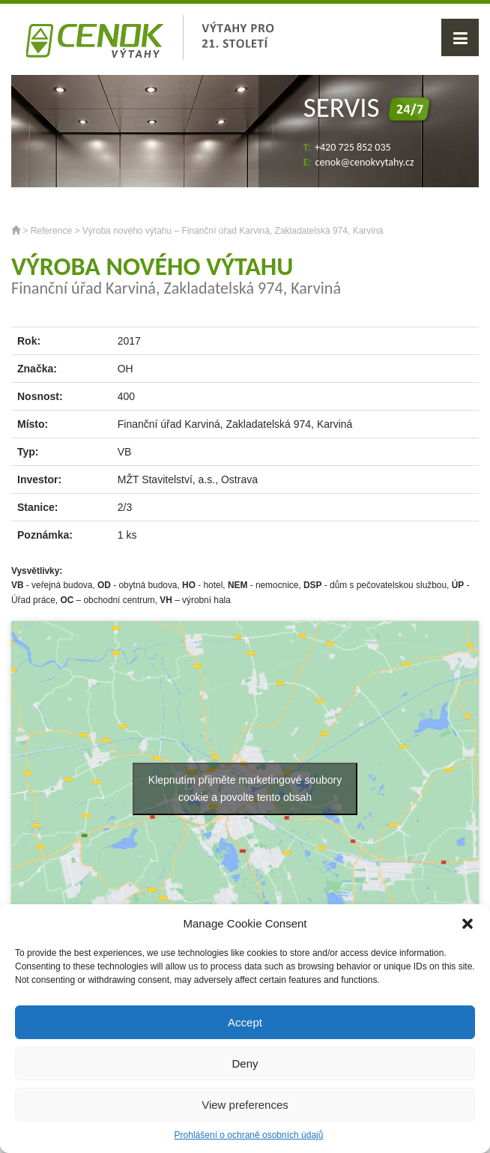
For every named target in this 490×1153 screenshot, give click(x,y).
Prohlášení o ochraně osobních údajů (249, 1135)
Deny (245, 1063)
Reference (51, 231)
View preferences (245, 1104)
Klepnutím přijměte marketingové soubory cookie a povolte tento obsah (245, 788)
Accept (245, 1022)
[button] (467, 923)
